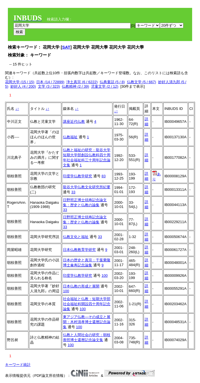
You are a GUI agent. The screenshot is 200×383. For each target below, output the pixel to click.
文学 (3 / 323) (49, 86)
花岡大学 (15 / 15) (19, 82)
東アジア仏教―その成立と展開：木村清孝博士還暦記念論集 (86, 322)
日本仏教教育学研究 (79, 250)
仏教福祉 (70, 137)
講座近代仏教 (74, 121)
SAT (66, 47)
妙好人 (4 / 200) (23, 86)
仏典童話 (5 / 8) (112, 82)
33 (73, 192)
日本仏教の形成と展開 (81, 286)
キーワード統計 (18, 364)
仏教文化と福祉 (75, 237)
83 (103, 176)
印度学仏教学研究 (77, 176)
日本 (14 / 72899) (50, 82)
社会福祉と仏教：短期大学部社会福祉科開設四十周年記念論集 (86, 304)
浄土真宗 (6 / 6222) (81, 82)
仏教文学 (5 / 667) (141, 82)
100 (104, 275)
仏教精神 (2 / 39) (75, 86)
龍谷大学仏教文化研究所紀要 (86, 187)
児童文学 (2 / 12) (104, 86)
